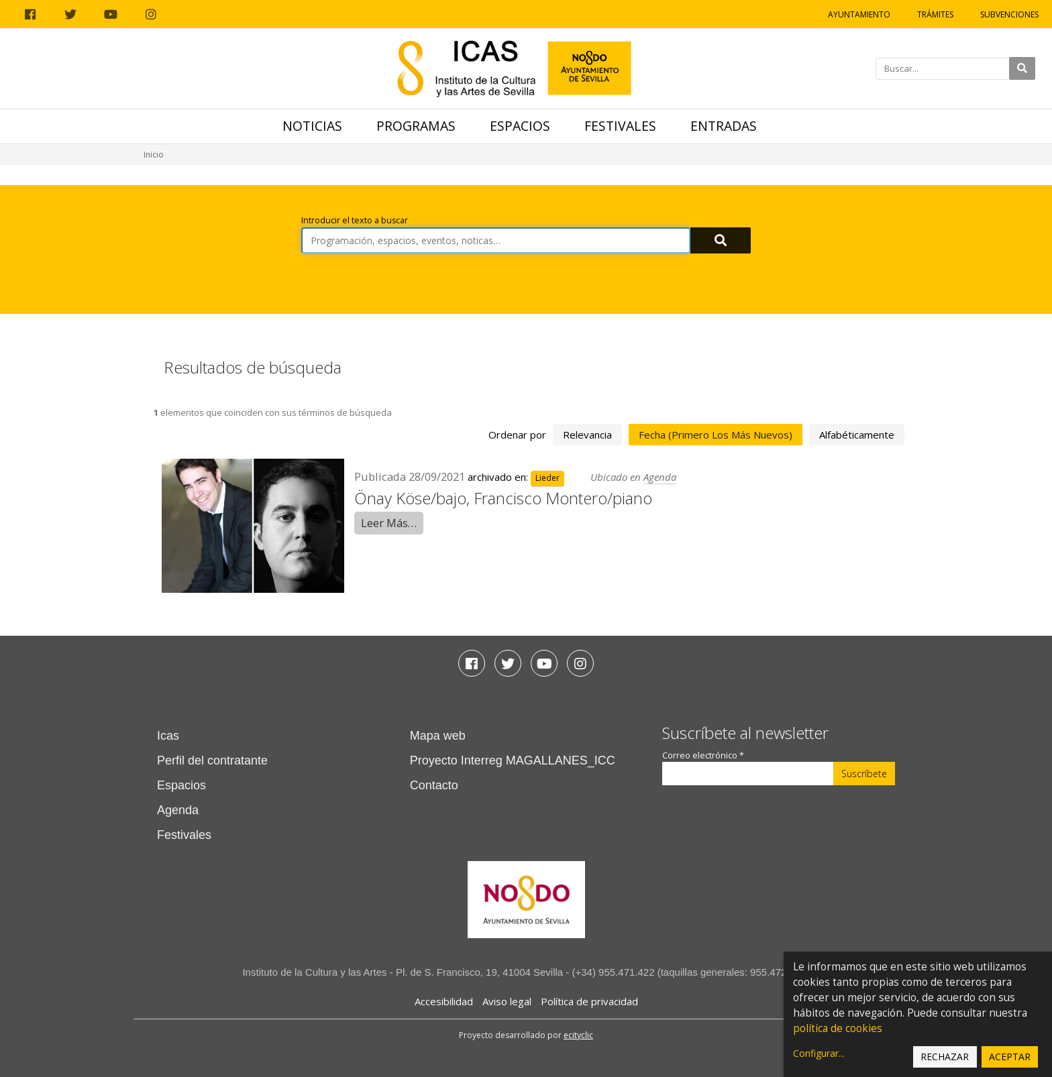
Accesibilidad (444, 1001)
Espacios (520, 126)
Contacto (434, 785)
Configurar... (819, 1053)
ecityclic (578, 1035)
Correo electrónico (703, 755)
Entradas (723, 126)
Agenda (659, 477)
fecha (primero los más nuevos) (715, 434)
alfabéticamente (856, 434)
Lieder (547, 478)
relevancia (587, 434)
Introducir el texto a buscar (354, 220)
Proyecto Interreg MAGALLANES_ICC (512, 760)
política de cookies (837, 1028)
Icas (168, 735)
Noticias (312, 126)
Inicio (154, 154)
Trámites (935, 14)
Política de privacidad (589, 1001)
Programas (416, 126)
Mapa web (438, 735)
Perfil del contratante (212, 760)
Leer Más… (389, 522)
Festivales (620, 126)
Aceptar (1010, 1056)
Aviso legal (506, 1001)
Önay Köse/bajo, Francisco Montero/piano (503, 498)
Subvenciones (1009, 14)
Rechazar (944, 1056)
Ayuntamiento (859, 14)
